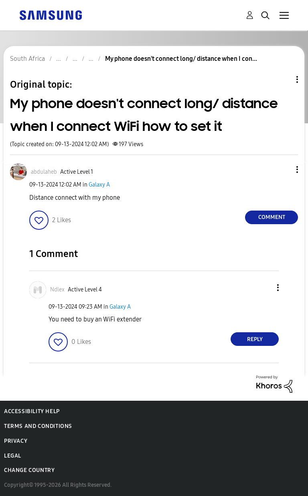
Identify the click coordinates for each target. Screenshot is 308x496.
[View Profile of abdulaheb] (44, 172)
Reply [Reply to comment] (255, 339)
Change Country (29, 470)
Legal (12, 455)
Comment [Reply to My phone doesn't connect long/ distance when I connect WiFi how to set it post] (271, 217)
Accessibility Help (32, 411)
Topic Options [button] (283, 79)
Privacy (15, 441)
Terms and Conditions (38, 426)
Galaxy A (99, 184)
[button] (284, 169)
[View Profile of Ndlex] (57, 289)
